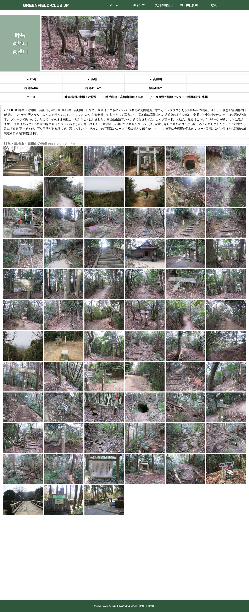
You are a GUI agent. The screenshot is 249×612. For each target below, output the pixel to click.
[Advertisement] (124, 554)
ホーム (114, 5)
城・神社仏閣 (189, 5)
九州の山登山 (164, 5)
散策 (214, 5)
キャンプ (139, 5)
